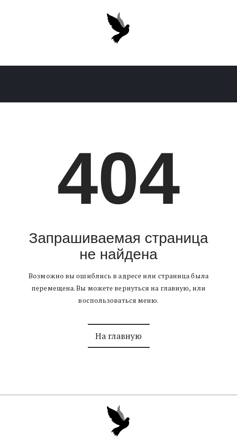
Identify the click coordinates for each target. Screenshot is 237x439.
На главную (118, 335)
